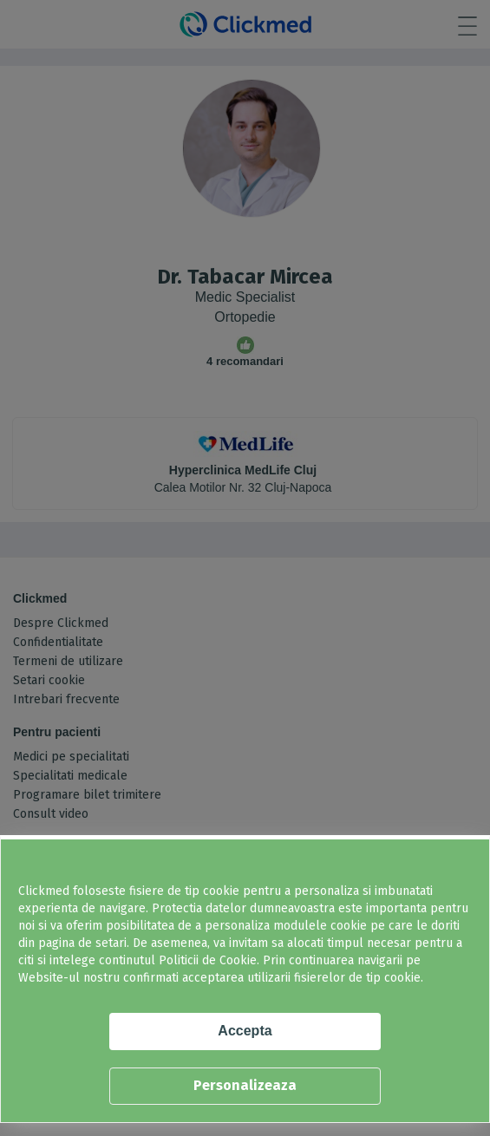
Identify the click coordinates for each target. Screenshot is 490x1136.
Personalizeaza (245, 1085)
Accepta (244, 1030)
